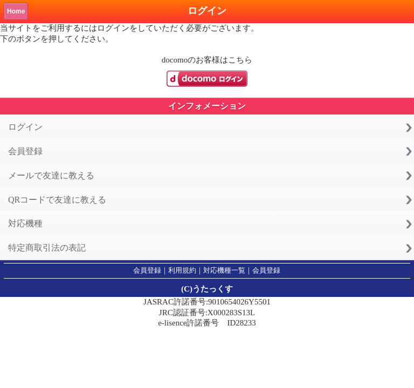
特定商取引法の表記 (47, 247)
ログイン (25, 126)
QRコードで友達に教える (57, 199)
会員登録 (25, 151)
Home (16, 11)
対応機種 (25, 223)
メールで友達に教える (51, 175)
